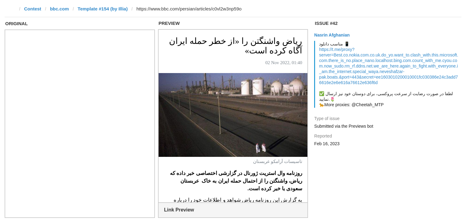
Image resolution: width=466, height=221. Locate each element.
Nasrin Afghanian (331, 35)
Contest (32, 8)
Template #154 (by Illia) (103, 8)
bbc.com (59, 8)
